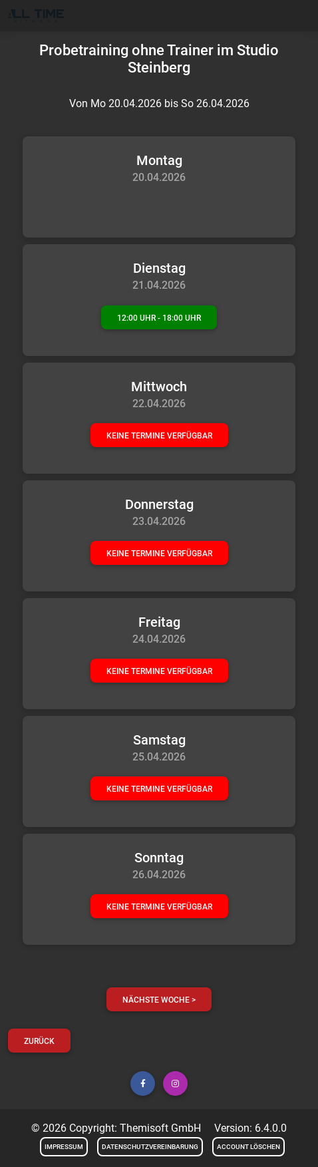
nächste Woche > (159, 1000)
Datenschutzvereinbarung (150, 1146)
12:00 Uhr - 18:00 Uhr (159, 318)
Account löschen (248, 1146)
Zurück (39, 1041)
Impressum (64, 1146)
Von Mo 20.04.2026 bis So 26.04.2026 (159, 103)
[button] (142, 1083)
